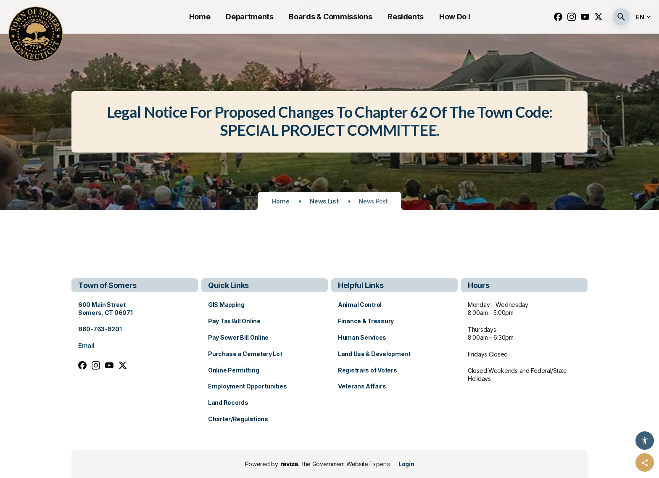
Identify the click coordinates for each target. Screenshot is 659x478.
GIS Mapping (226, 304)
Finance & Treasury (366, 321)
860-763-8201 (100, 329)
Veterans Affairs (362, 386)
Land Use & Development (374, 353)
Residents (405, 16)
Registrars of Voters (367, 370)
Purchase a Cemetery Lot (245, 353)
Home (200, 16)
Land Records (228, 402)
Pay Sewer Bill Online (238, 337)
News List (324, 201)
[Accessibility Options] (644, 440)
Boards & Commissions (330, 16)
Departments (249, 16)
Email (86, 345)
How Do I (454, 16)
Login (406, 463)
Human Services (362, 337)
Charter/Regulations (238, 419)
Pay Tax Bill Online (234, 321)
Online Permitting (233, 370)
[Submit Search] (621, 16)
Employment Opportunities (247, 386)
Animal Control (360, 304)
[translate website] (644, 17)
